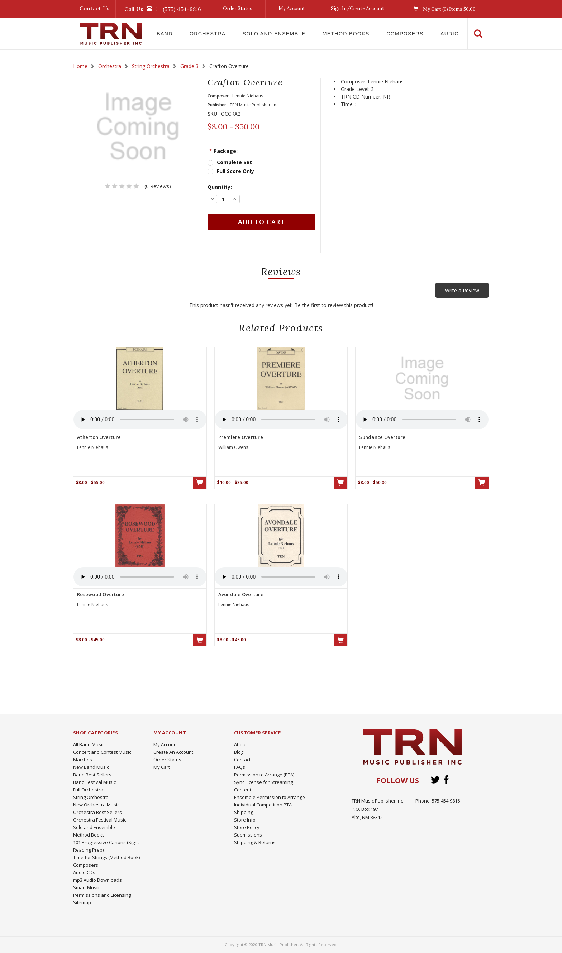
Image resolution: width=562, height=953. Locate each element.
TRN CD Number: (361, 96)
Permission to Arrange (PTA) (264, 774)
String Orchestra (91, 797)
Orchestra (208, 34)
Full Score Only (235, 171)
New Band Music (91, 767)
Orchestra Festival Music (99, 819)
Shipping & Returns (255, 842)
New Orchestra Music (96, 804)
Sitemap (82, 902)
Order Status (237, 8)
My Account (291, 8)
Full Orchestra (88, 789)
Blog (238, 752)
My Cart (161, 767)
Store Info (245, 819)
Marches (82, 759)
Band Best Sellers (92, 774)
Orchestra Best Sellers (97, 812)
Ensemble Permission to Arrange (269, 797)
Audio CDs (84, 872)
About (240, 744)
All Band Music (88, 744)
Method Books (346, 34)
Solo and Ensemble (274, 34)
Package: (223, 151)
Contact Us (95, 8)
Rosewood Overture (100, 594)
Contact (242, 759)
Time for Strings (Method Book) (106, 857)
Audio (449, 34)
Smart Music (86, 887)
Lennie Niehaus (386, 81)
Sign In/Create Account (357, 8)
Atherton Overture (99, 437)
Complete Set (234, 162)
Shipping (243, 812)
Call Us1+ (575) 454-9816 (162, 9)
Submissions (248, 835)
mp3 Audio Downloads (97, 880)
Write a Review (462, 290)
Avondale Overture (240, 594)
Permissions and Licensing (102, 895)
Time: (347, 104)
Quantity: (220, 186)
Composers (405, 34)
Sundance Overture (382, 437)
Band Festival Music (94, 782)
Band (165, 34)
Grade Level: (355, 89)
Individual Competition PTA (263, 804)
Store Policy (246, 827)
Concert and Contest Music (102, 752)
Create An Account (173, 752)
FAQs (239, 767)
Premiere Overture (240, 437)
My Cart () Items (443, 9)
